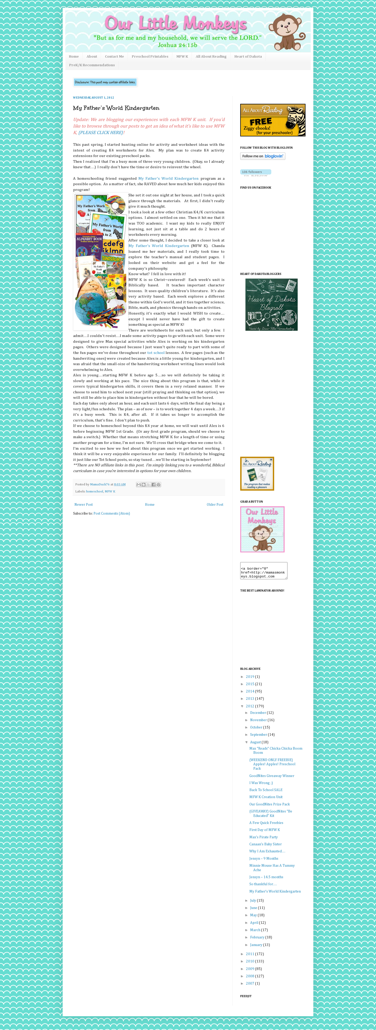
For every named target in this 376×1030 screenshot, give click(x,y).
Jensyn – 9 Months (263, 862)
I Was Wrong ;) (261, 786)
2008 (250, 979)
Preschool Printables (150, 56)
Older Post (215, 505)
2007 (250, 987)
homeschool (94, 491)
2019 (250, 680)
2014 (250, 694)
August (256, 745)
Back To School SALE (266, 793)
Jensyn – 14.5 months (266, 880)
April (254, 926)
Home (74, 56)
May (254, 918)
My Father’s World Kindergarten (168, 178)
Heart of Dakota (248, 56)
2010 (250, 964)
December (258, 716)
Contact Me (114, 56)
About (92, 56)
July (253, 904)
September (259, 738)
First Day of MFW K (264, 833)
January (256, 948)
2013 (250, 702)
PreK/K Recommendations (92, 65)
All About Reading (211, 56)
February (257, 940)
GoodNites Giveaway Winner (271, 779)
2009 (250, 972)
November (259, 723)
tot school (156, 353)
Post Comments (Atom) (111, 513)
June (254, 911)
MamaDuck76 (100, 484)
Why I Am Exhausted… (267, 854)
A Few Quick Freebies (266, 826)
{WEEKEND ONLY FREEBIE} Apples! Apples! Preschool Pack (272, 767)
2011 (250, 957)
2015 (250, 687)
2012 (250, 709)
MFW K (182, 56)
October (256, 730)
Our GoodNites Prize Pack (269, 807)
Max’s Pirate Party (263, 840)
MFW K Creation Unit (266, 800)
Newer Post (83, 505)
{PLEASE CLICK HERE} (100, 132)
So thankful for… (263, 887)
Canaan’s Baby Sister (265, 847)
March (255, 933)
